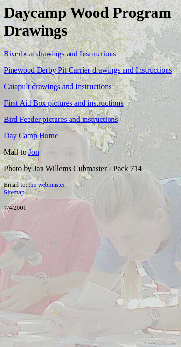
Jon (33, 152)
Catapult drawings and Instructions (58, 86)
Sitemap (14, 192)
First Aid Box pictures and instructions (64, 103)
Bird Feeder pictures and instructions (61, 119)
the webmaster (46, 184)
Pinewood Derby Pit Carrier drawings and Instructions (88, 70)
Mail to (16, 152)
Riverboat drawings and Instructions (60, 54)
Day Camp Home (31, 136)
